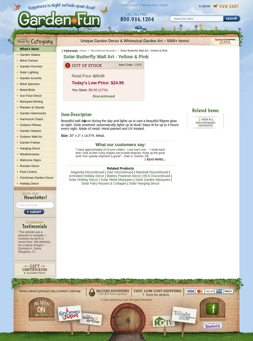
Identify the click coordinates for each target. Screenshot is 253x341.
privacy (44, 291)
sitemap (75, 291)
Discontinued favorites (103, 50)
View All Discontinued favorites (205, 122)
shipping (145, 5)
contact (163, 5)
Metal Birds (27, 90)
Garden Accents (31, 78)
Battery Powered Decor (124, 176)
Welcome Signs (30, 160)
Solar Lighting (29, 72)
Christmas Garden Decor (37, 177)
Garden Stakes (30, 54)
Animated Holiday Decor (86, 176)
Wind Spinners (30, 84)
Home (83, 50)
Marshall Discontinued (152, 172)
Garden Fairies (30, 142)
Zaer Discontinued (120, 172)
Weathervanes (30, 154)
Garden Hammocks (33, 113)
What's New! (29, 49)
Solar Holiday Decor (83, 180)
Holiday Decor (29, 183)
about (133, 5)
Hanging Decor (30, 148)
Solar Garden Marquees (152, 180)
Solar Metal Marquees (117, 180)
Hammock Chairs (31, 119)
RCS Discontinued (156, 176)
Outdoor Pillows (30, 125)
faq (154, 5)
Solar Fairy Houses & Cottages (103, 183)
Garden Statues (30, 131)
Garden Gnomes (31, 66)
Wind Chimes (29, 60)
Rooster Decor (30, 166)
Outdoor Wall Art (31, 136)
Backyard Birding (31, 101)
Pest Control (28, 172)
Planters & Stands (32, 107)
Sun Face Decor (31, 95)
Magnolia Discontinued (87, 172)
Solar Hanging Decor (144, 183)
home (124, 5)
